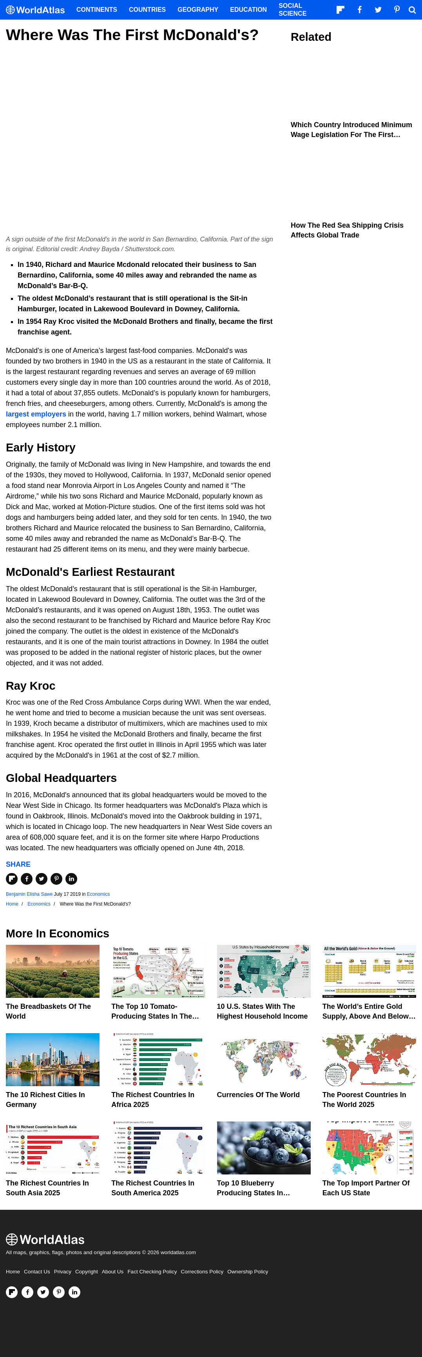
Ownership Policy (247, 1272)
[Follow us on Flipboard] (12, 1292)
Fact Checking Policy (152, 1272)
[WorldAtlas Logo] (38, 10)
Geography (197, 9)
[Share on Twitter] (41, 879)
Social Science (292, 9)
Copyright (86, 1272)
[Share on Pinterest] (56, 879)
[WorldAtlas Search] (412, 10)
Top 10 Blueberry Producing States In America (250, 1193)
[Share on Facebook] (27, 879)
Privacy (62, 1272)
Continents (96, 9)
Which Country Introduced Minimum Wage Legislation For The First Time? (351, 134)
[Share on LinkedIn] (71, 879)
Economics (98, 894)
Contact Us (37, 1272)
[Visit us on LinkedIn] (74, 1292)
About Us (113, 1272)
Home (13, 1272)
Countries (147, 9)
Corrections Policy (202, 1272)
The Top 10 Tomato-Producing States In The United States (151, 1016)
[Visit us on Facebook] (27, 1292)
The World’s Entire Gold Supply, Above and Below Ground (365, 1016)
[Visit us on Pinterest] (59, 1292)
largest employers (36, 414)
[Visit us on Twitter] (43, 1292)
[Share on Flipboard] (12, 879)
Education (248, 9)
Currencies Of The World (258, 1095)
